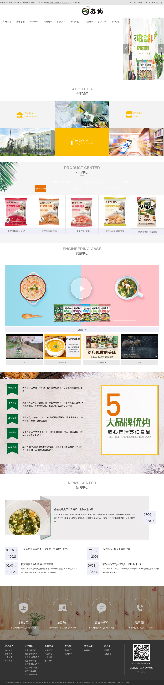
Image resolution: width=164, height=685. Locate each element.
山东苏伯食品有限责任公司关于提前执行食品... (45, 549)
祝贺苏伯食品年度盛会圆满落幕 (37, 564)
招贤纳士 (102, 21)
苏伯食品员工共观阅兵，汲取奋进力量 (122, 564)
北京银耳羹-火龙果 (16, 231)
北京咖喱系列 (30, 661)
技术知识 (48, 657)
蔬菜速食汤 (52, 682)
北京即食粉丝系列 (32, 657)
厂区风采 (8, 661)
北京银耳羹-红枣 (49, 231)
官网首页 (7, 21)
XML (145, 3)
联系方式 (107, 650)
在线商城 (89, 21)
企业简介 (8, 650)
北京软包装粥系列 (32, 668)
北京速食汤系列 (31, 654)
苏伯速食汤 (44, 682)
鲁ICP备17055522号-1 (99, 682)
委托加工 (61, 21)
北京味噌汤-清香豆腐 (147, 232)
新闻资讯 (48, 21)
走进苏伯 (20, 21)
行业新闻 (48, 654)
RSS (140, 3)
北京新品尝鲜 (30, 650)
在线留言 (107, 654)
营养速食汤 (60, 682)
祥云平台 (87, 682)
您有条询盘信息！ (156, 3)
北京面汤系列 (30, 671)
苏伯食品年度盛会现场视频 (116, 549)
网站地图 (133, 3)
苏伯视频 (48, 661)
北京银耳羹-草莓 (81, 231)
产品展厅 (34, 21)
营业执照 (141, 672)
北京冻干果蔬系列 (32, 674)
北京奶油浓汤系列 (32, 664)
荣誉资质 (8, 654)
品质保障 (68, 654)
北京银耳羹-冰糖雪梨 (114, 231)
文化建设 (8, 657)
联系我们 (116, 21)
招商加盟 (75, 21)
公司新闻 (48, 650)
